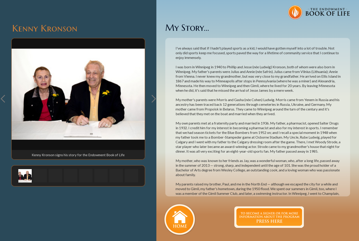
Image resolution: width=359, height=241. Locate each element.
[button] (153, 99)
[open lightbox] (78, 94)
